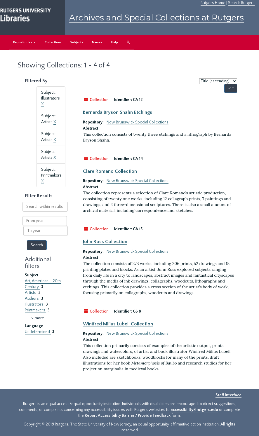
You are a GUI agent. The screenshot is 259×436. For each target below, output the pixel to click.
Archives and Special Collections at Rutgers (156, 17)
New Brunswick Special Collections (137, 122)
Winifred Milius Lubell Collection (118, 324)
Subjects (76, 42)
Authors (32, 298)
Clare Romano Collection (110, 171)
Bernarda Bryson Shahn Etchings (117, 112)
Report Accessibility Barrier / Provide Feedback (128, 415)
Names (97, 42)
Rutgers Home (213, 3)
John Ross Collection (105, 241)
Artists (31, 292)
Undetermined (38, 331)
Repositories (24, 42)
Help (114, 42)
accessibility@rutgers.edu (194, 409)
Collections (53, 42)
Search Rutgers (241, 3)
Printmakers (35, 310)
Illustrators (34, 304)
